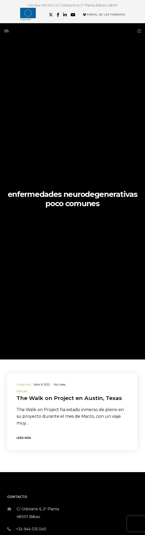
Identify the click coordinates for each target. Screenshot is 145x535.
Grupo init (23, 384)
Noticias (22, 391)
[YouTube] (73, 15)
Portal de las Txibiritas (104, 14)
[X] (51, 15)
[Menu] (137, 31)
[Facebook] (58, 15)
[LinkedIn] (65, 15)
